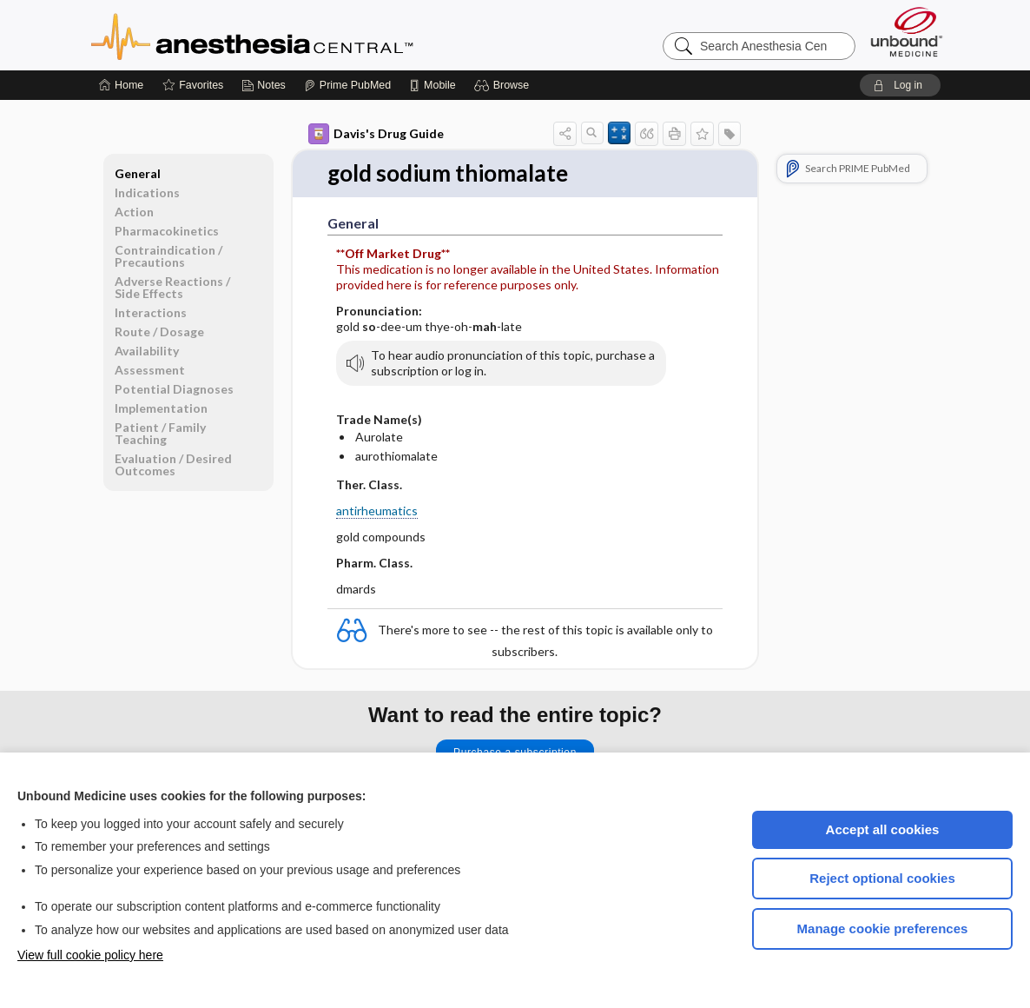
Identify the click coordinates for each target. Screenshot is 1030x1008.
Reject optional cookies (882, 878)
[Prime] (347, 85)
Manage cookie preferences (882, 928)
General (138, 173)
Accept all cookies (883, 829)
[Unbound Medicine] (906, 31)
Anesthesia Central (306, 35)
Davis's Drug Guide (376, 133)
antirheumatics (377, 510)
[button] (504, 85)
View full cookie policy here (90, 955)
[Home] (121, 85)
